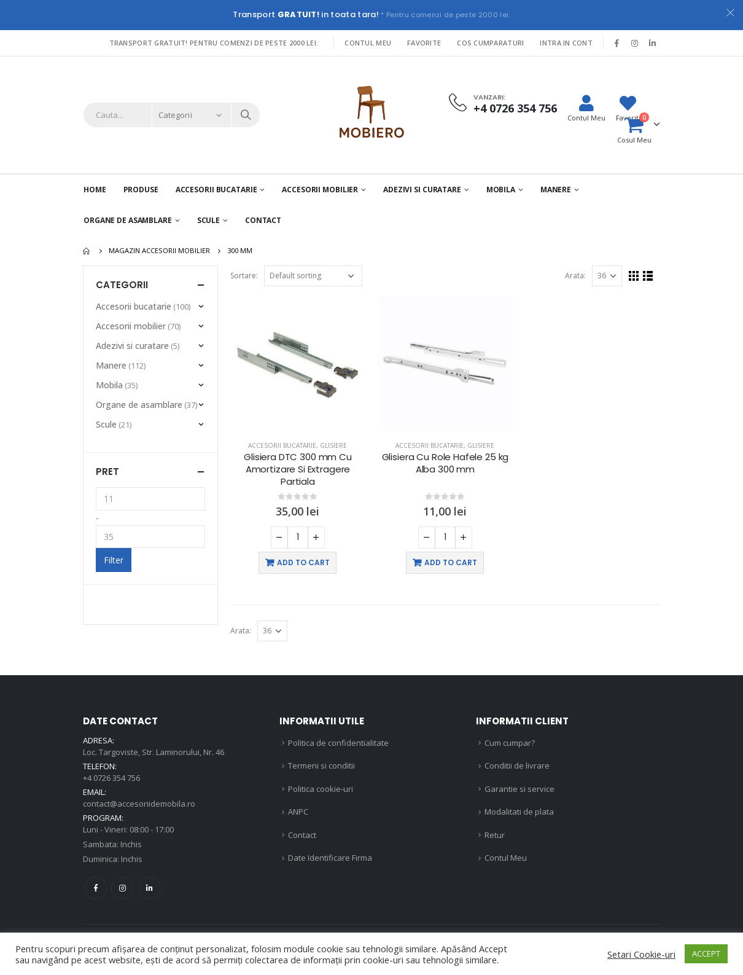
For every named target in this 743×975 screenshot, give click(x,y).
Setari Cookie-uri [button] (641, 954)
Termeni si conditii (321, 765)
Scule (208, 220)
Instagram (122, 888)
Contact (263, 220)
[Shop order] (313, 275)
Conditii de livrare (517, 765)
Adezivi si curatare (422, 189)
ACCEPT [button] (706, 953)
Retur (494, 834)
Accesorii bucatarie (282, 445)
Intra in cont (566, 42)
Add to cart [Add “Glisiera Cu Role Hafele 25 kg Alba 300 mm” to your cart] (450, 562)
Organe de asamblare (128, 220)
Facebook (95, 888)
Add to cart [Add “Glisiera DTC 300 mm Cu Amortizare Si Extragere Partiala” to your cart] (303, 562)
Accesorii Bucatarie (216, 189)
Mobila (500, 189)
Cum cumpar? (509, 742)
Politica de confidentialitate (338, 742)
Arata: (575, 275)
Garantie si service (519, 788)
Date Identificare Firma (330, 857)
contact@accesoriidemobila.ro (139, 803)
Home (95, 189)
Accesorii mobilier (320, 189)
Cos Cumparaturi (490, 42)
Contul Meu (367, 42)
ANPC (298, 811)
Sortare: (244, 275)
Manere (555, 189)
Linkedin (149, 888)
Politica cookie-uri (320, 788)
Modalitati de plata (519, 811)
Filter (113, 560)
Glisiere (333, 445)
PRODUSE (140, 189)
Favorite (424, 42)
